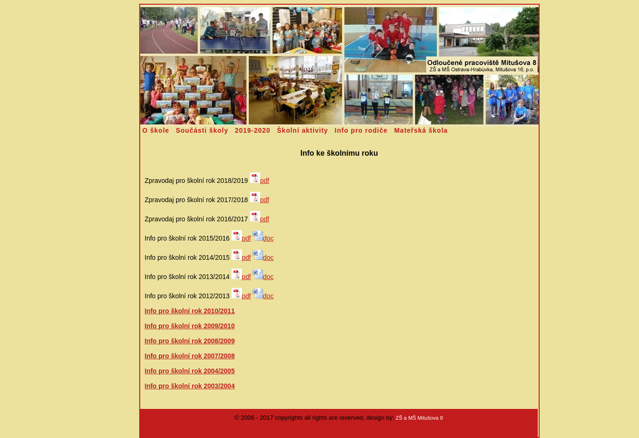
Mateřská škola (421, 130)
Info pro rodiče (361, 130)
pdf (259, 180)
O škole (156, 130)
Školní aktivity (302, 130)
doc (263, 238)
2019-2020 (253, 130)
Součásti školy (202, 130)
